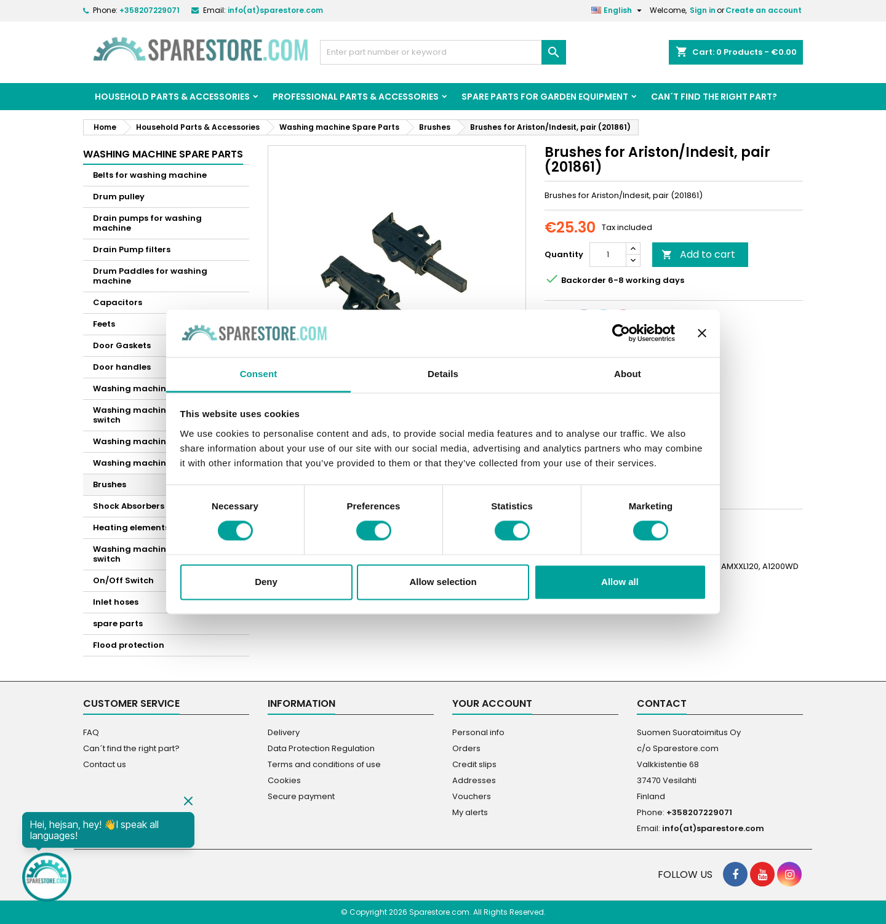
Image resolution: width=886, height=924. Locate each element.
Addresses (474, 780)
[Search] (443, 52)
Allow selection (442, 581)
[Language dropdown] (618, 10)
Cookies (284, 780)
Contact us (104, 764)
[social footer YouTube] (762, 874)
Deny (266, 581)
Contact (662, 703)
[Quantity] (607, 254)
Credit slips (474, 764)
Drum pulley (119, 196)
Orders (466, 748)
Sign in (703, 10)
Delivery (284, 732)
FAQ (91, 732)
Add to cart (698, 254)
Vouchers (471, 796)
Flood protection (128, 645)
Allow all (620, 581)
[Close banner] (702, 333)
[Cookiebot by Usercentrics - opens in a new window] (621, 333)
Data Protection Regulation (321, 748)
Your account (492, 703)
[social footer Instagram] (789, 874)
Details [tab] (443, 373)
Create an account (763, 10)
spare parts (118, 623)
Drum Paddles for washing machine (150, 276)
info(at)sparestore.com (275, 10)
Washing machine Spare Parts (163, 154)
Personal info (478, 732)
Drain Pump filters (131, 249)
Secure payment (301, 796)
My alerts (470, 812)
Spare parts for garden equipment (544, 96)
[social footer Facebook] (735, 874)
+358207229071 (149, 10)
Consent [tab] (258, 373)
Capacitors (117, 302)
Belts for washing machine (150, 175)
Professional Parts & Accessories (356, 96)
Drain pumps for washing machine (147, 223)
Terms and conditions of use (324, 764)
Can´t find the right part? (714, 96)
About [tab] (627, 373)
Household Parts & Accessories (172, 96)
